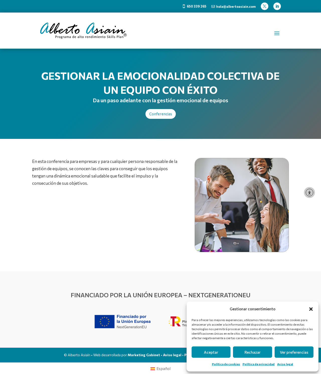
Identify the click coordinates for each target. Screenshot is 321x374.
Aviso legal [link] (285, 364)
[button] (310, 309)
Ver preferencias (294, 352)
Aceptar (211, 352)
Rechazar (253, 352)
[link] (194, 6)
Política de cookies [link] (226, 364)
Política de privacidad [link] (259, 364)
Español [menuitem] (163, 368)
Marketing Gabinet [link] (144, 355)
